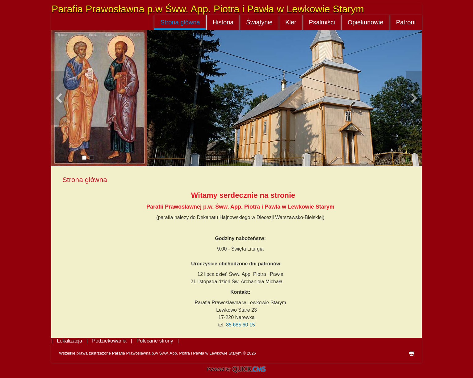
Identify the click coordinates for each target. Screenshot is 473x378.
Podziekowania (109, 341)
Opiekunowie (365, 22)
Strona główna (180, 22)
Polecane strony (154, 341)
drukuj (411, 353)
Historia (223, 22)
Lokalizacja (69, 341)
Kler (290, 22)
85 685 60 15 (240, 324)
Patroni (406, 22)
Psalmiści (322, 22)
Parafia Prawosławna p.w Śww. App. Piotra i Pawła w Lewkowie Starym (208, 9)
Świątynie (259, 22)
